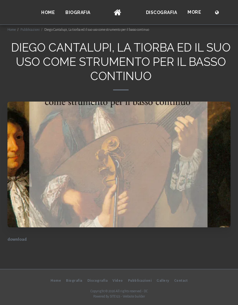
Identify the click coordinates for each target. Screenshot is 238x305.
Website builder (134, 296)
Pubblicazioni (30, 29)
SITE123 (115, 296)
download (17, 239)
